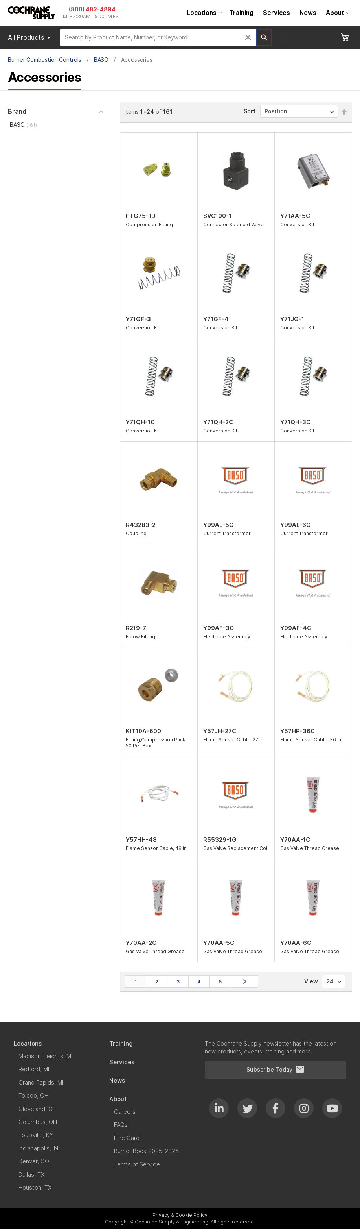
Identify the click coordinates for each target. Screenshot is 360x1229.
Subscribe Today (275, 1069)
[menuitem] (203, 12)
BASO (101, 59)
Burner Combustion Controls (44, 59)
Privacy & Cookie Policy (180, 1215)
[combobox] (158, 37)
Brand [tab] (17, 111)
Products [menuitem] (30, 37)
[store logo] (31, 12)
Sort (249, 111)
